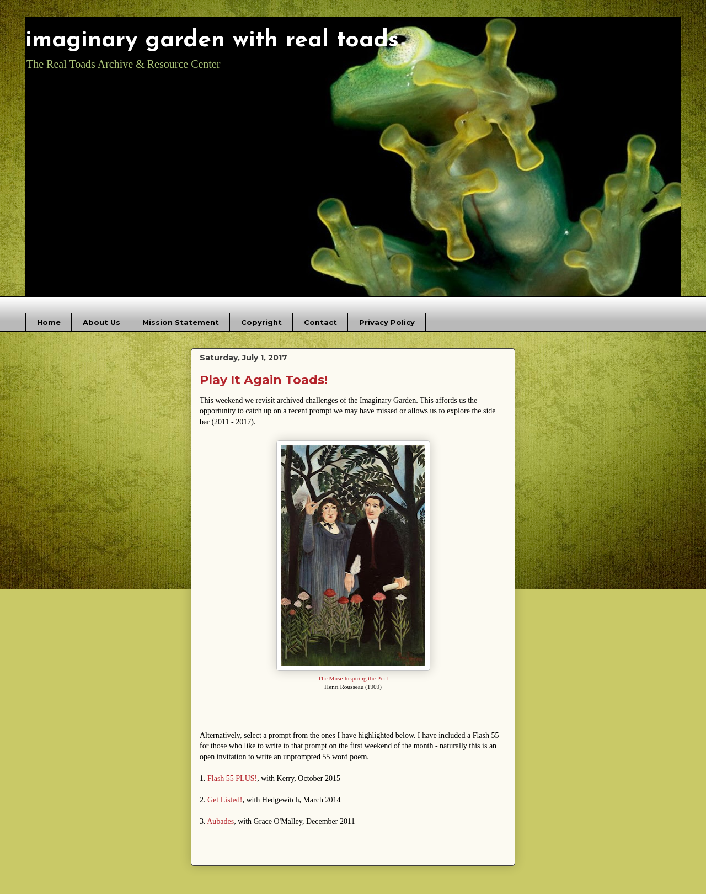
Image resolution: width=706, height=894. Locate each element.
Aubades (220, 821)
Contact (320, 322)
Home (49, 322)
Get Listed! (224, 800)
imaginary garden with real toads (212, 40)
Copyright (261, 322)
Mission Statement (180, 322)
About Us (101, 322)
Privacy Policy (387, 322)
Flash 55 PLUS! (232, 778)
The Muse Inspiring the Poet (353, 678)
